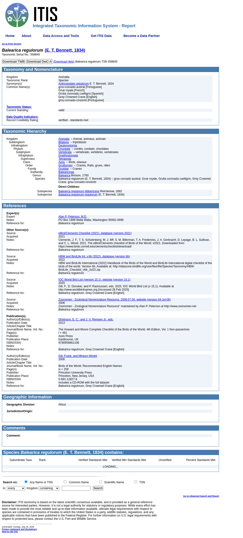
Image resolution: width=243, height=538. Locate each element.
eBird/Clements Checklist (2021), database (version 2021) (94, 233)
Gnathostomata (68, 155)
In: (4, 488)
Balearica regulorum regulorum (78, 194)
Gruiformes (65, 165)
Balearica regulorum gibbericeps (78, 191)
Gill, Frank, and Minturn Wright (77, 356)
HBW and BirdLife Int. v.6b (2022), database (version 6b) (94, 256)
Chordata (64, 148)
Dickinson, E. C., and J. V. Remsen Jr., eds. (85, 319)
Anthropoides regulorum (73, 83)
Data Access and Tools (61, 36)
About (26, 36)
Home (10, 36)
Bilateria (63, 142)
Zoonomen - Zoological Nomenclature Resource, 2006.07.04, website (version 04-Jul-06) (114, 299)
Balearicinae (66, 172)
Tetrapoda (64, 158)
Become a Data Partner (141, 36)
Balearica (64, 175)
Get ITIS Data (101, 36)
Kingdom (32, 488)
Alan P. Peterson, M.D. (72, 216)
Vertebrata (64, 152)
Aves (61, 162)
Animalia (63, 139)
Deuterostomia (67, 145)
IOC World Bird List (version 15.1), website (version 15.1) (94, 279)
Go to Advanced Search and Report (201, 496)
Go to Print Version (11, 44)
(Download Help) (63, 61)
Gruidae (63, 168)
